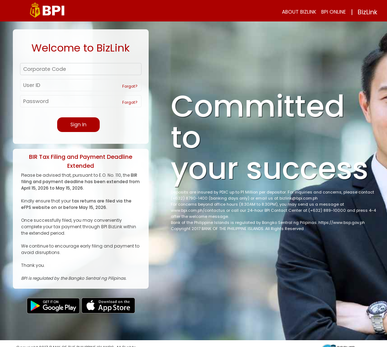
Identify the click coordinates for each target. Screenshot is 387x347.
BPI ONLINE (333, 11)
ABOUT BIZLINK (299, 11)
